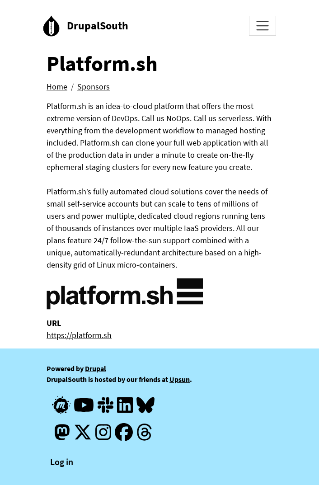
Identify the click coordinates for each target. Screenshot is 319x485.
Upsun (179, 379)
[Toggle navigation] (262, 26)
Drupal (95, 368)
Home (57, 86)
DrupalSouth (97, 26)
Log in (61, 461)
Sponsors (93, 86)
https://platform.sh (79, 335)
